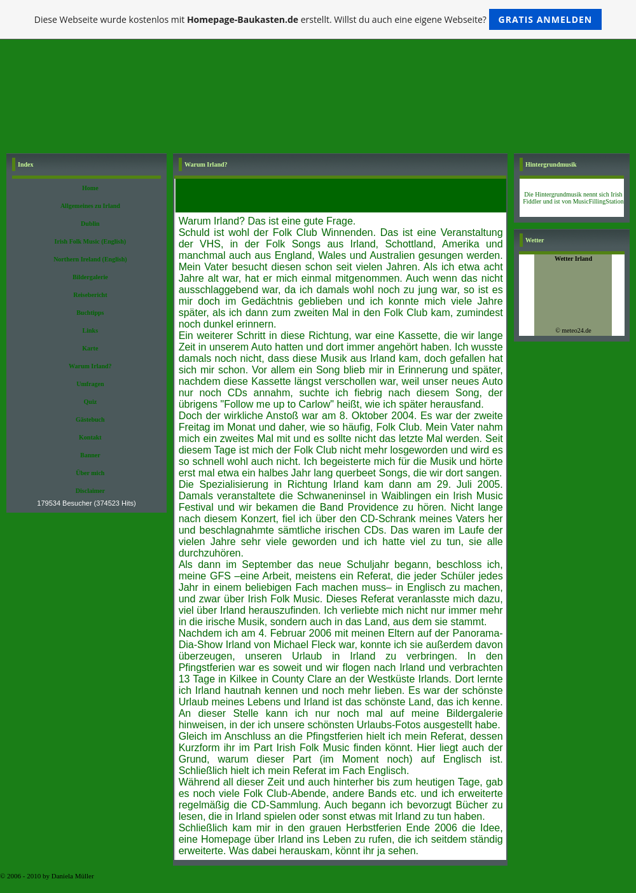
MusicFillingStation (598, 201)
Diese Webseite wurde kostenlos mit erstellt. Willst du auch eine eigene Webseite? (318, 19)
